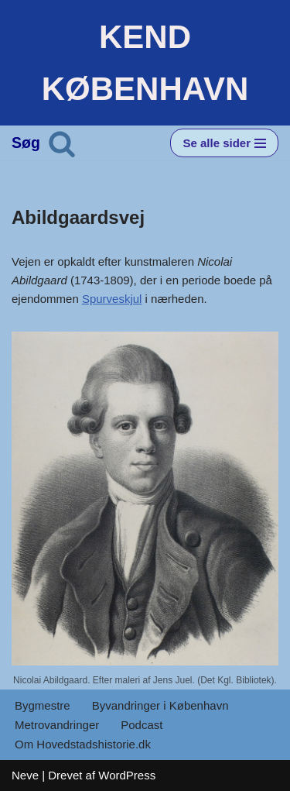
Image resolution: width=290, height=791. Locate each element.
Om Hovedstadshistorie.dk (83, 744)
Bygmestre (42, 705)
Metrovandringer (57, 724)
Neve (25, 775)
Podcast (141, 724)
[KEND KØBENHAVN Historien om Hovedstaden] (145, 63)
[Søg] (62, 143)
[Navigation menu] (224, 143)
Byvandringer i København (160, 705)
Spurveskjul (112, 298)
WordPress (126, 775)
